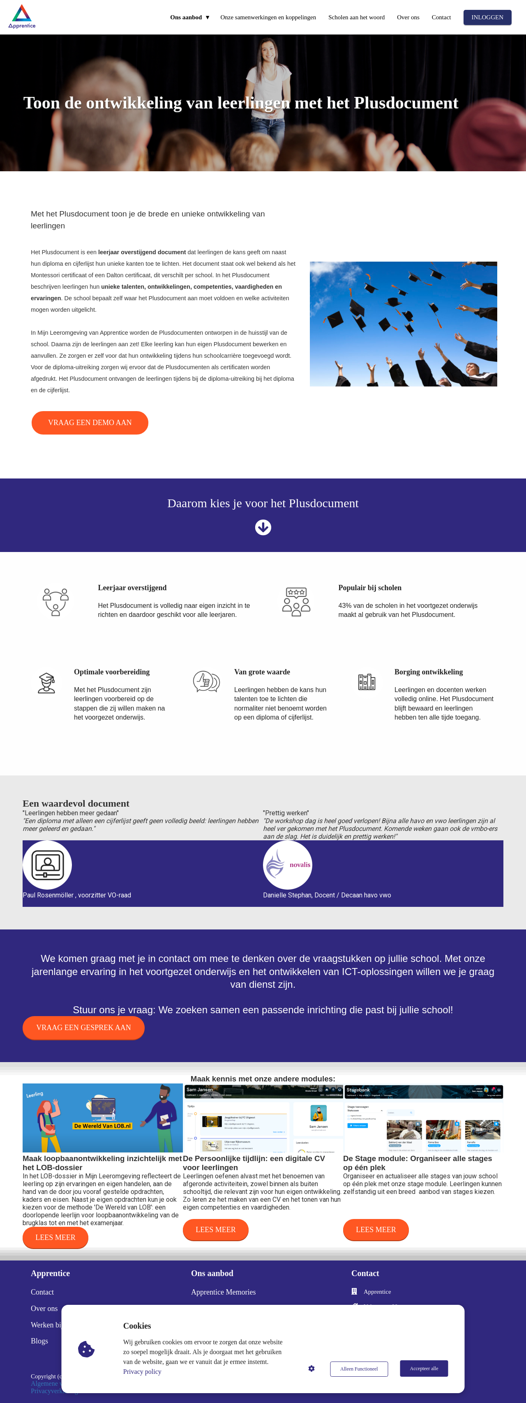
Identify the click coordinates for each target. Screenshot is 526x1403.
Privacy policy (143, 1371)
